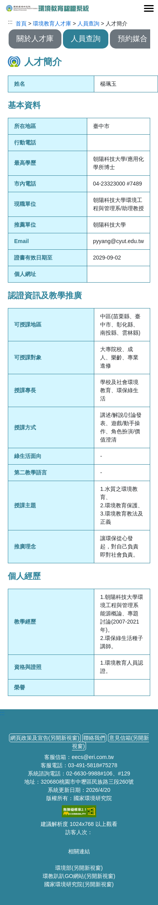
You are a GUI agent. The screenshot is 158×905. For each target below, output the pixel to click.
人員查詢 (88, 23)
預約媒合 (132, 38)
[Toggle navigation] (148, 8)
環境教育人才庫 (52, 23)
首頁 (21, 23)
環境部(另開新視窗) (78, 868)
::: (10, 22)
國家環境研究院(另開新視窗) (78, 884)
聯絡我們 (94, 738)
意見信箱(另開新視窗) (110, 742)
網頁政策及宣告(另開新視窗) (44, 738)
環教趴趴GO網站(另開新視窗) (79, 876)
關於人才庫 (35, 38)
